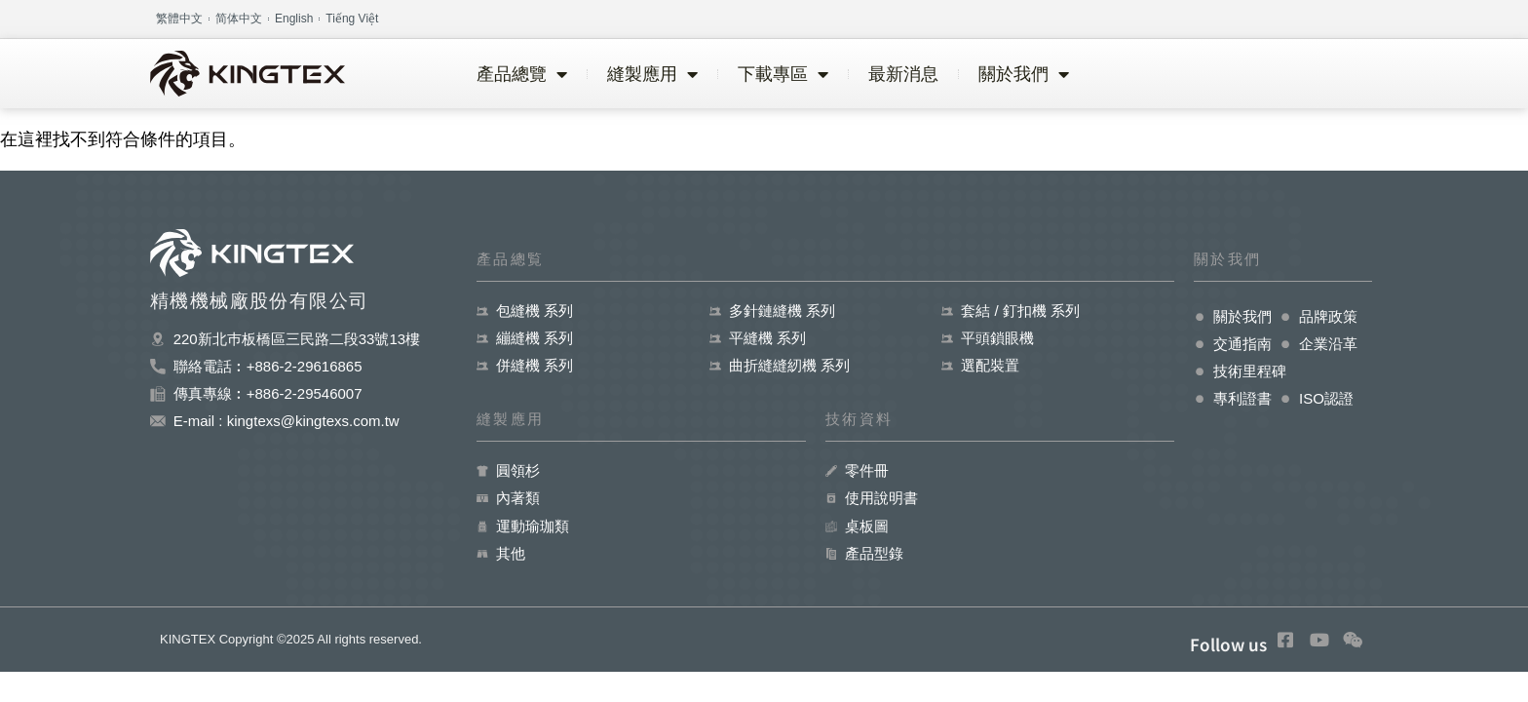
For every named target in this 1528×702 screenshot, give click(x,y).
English (294, 18)
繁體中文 (179, 18)
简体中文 (238, 18)
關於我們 (1023, 74)
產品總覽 (522, 74)
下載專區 (783, 74)
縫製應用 (652, 74)
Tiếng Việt (351, 18)
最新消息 (903, 74)
